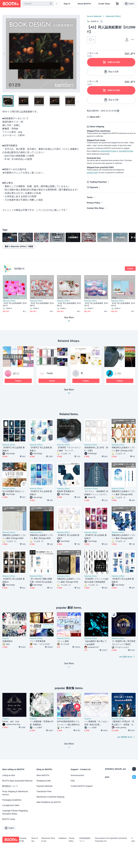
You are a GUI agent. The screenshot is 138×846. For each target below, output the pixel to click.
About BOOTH (84, 4)
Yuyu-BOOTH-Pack (126, 151)
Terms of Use (34, 839)
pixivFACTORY (92, 173)
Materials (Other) (113, 16)
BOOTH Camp (8, 819)
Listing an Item (8, 775)
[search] (50, 4)
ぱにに (16, 373)
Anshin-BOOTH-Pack (108, 151)
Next (77, 53)
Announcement (77, 775)
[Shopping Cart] (117, 3)
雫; (82, 373)
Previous (4, 53)
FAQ (73, 781)
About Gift (94, 117)
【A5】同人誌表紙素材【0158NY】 (69, 304)
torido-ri (19, 268)
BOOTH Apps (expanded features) (17, 781)
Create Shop (104, 4)
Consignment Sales (10, 805)
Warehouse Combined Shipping (50, 797)
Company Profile (22, 839)
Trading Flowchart (98, 182)
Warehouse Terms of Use (48, 839)
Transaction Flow (44, 791)
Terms (90, 197)
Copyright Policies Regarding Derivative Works (15, 812)
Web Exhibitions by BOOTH (49, 802)
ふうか (117, 373)
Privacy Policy (93, 203)
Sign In (67, 4)
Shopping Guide (44, 781)
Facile (50, 373)
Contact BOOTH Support (82, 786)
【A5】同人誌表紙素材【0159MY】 (42, 304)
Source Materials (94, 16)
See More (69, 392)
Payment (94, 187)
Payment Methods (44, 786)
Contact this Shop (95, 208)
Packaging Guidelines (11, 800)
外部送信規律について (85, 839)
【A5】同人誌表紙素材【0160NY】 (15, 304)
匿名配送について (10, 786)
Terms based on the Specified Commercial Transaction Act (111, 839)
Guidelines (63, 838)
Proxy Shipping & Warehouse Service (15, 793)
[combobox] (38, 3)
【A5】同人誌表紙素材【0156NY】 (123, 304)
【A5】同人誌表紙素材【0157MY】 (96, 304)
